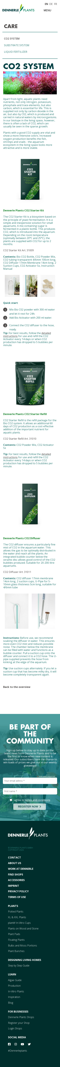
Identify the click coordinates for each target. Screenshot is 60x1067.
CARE (11, 26)
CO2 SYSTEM (12, 38)
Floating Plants (16, 940)
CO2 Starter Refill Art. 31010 (19, 438)
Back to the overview (16, 687)
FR (55, 4)
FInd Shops (15, 874)
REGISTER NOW (29, 806)
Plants (13, 906)
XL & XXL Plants (17, 917)
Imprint (13, 886)
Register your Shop (19, 1023)
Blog (10, 1002)
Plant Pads (14, 934)
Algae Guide (15, 980)
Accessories (16, 880)
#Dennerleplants (17, 1050)
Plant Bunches (16, 951)
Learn (12, 974)
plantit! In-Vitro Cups (19, 923)
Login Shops (15, 1028)
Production (14, 985)
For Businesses (18, 1011)
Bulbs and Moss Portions (22, 945)
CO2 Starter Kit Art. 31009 (18, 250)
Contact (14, 857)
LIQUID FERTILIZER (15, 52)
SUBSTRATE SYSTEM (16, 45)
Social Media (17, 1037)
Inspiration (14, 997)
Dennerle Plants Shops (21, 1017)
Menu (47, 10)
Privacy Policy (18, 891)
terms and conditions (37, 800)
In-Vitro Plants (16, 991)
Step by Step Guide (18, 965)
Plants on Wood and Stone (23, 928)
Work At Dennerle (20, 869)
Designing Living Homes (24, 960)
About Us (14, 863)
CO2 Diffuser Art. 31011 (17, 572)
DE (50, 4)
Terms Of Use (17, 897)
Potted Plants (15, 911)
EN (46, 4)
